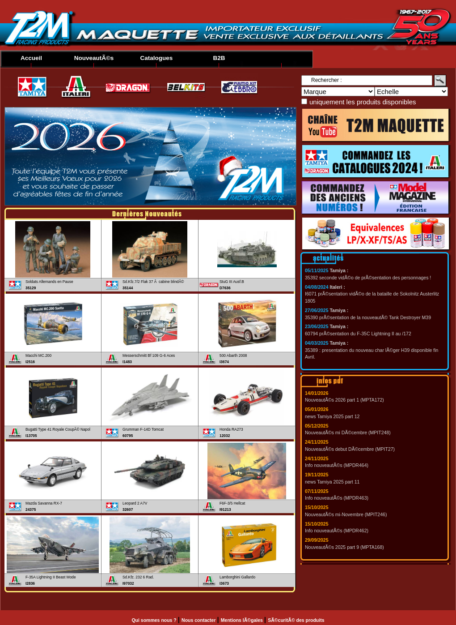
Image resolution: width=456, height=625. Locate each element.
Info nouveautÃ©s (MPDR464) (336, 465)
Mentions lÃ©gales (242, 620)
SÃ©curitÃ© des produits (296, 620)
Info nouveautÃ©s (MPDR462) (336, 530)
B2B (219, 58)
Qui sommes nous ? (154, 620)
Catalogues (156, 58)
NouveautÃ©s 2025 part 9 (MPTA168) (344, 547)
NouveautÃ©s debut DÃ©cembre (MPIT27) (350, 449)
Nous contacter (199, 620)
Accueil (31, 58)
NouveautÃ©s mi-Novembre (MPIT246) (346, 514)
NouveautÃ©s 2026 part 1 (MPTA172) (344, 399)
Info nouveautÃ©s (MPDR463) (336, 498)
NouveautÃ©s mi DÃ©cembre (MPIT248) (348, 432)
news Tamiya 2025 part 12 (332, 416)
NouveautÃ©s (94, 58)
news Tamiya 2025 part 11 (332, 481)
